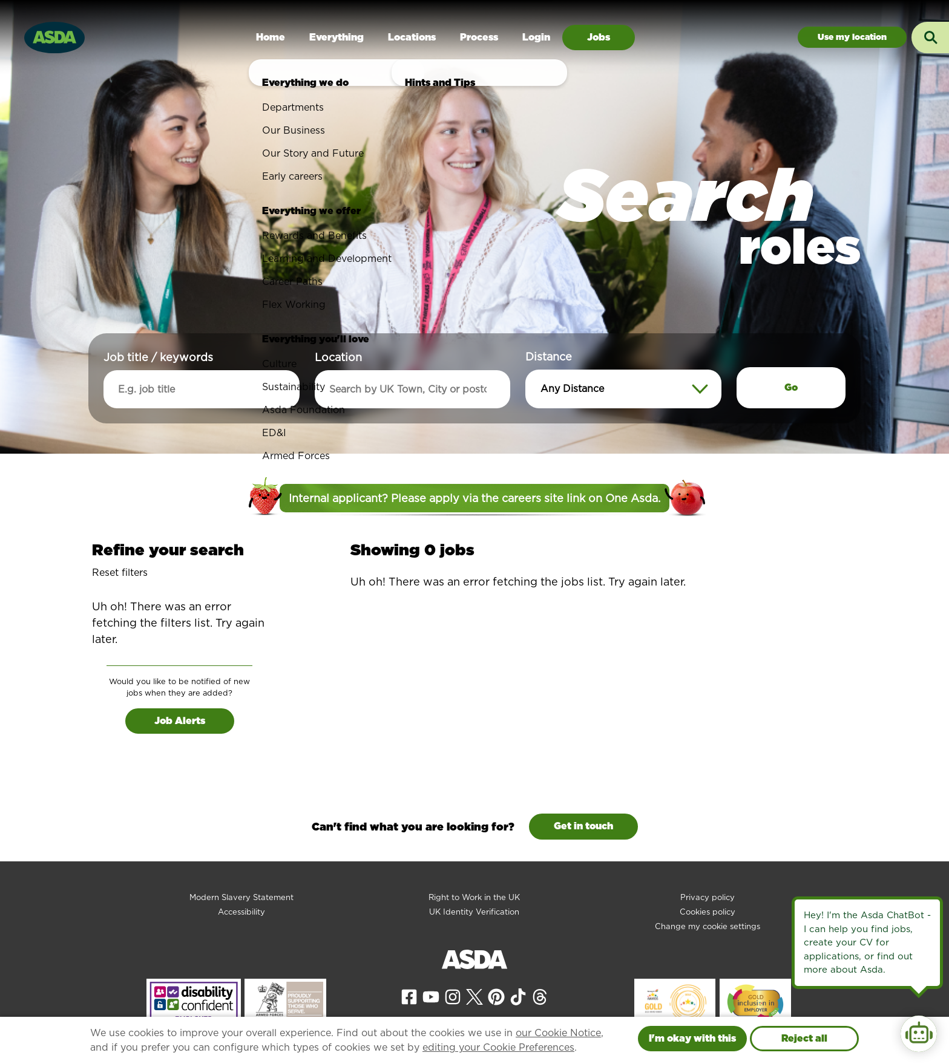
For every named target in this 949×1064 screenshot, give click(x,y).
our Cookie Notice (558, 1033)
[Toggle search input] (930, 37)
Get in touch (583, 826)
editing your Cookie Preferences (498, 1047)
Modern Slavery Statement (241, 897)
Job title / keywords (158, 357)
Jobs (598, 37)
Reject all (804, 1038)
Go (791, 387)
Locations (412, 37)
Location (338, 357)
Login (536, 37)
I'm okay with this (692, 1038)
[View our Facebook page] (409, 995)
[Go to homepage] (54, 36)
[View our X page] (474, 995)
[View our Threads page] (539, 995)
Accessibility (241, 911)
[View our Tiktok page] (518, 995)
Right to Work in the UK (474, 897)
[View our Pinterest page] (496, 995)
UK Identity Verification (474, 911)
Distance (548, 356)
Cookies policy (707, 911)
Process (479, 37)
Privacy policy (707, 897)
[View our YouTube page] (430, 995)
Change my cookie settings (707, 926)
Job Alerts (179, 720)
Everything (336, 37)
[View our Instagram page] (452, 995)
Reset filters (120, 572)
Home (270, 37)
